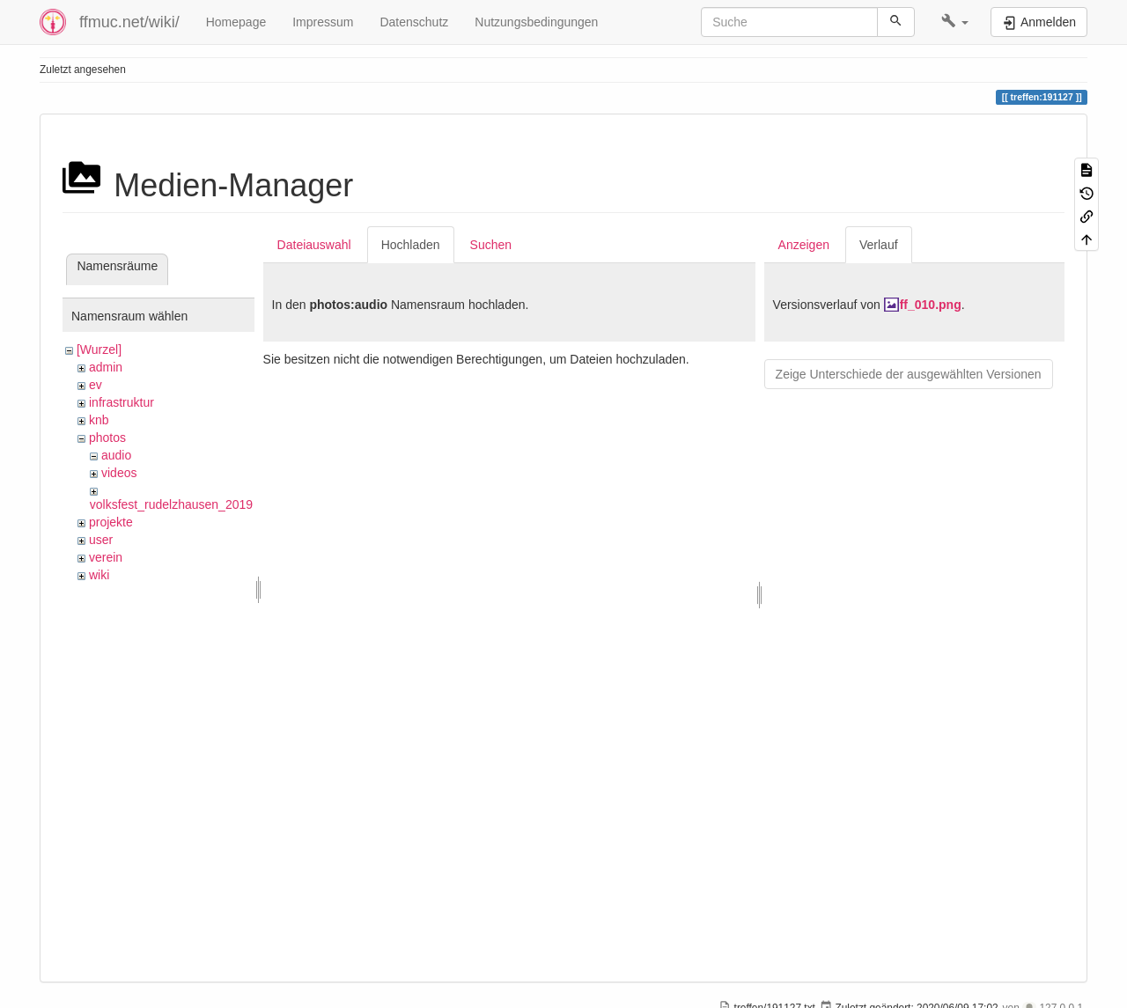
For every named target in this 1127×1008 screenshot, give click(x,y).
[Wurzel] (99, 349)
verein (105, 557)
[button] (955, 22)
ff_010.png (930, 305)
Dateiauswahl (314, 245)
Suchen (491, 245)
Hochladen (410, 245)
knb (99, 420)
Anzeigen (803, 245)
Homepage (236, 22)
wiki (99, 575)
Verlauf (878, 245)
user (101, 540)
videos (118, 473)
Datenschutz (413, 22)
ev (95, 385)
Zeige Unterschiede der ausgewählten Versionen (909, 374)
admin (105, 367)
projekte (111, 522)
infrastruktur (121, 402)
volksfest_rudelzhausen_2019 (171, 504)
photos (107, 437)
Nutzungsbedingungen (536, 22)
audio (116, 455)
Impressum (322, 22)
